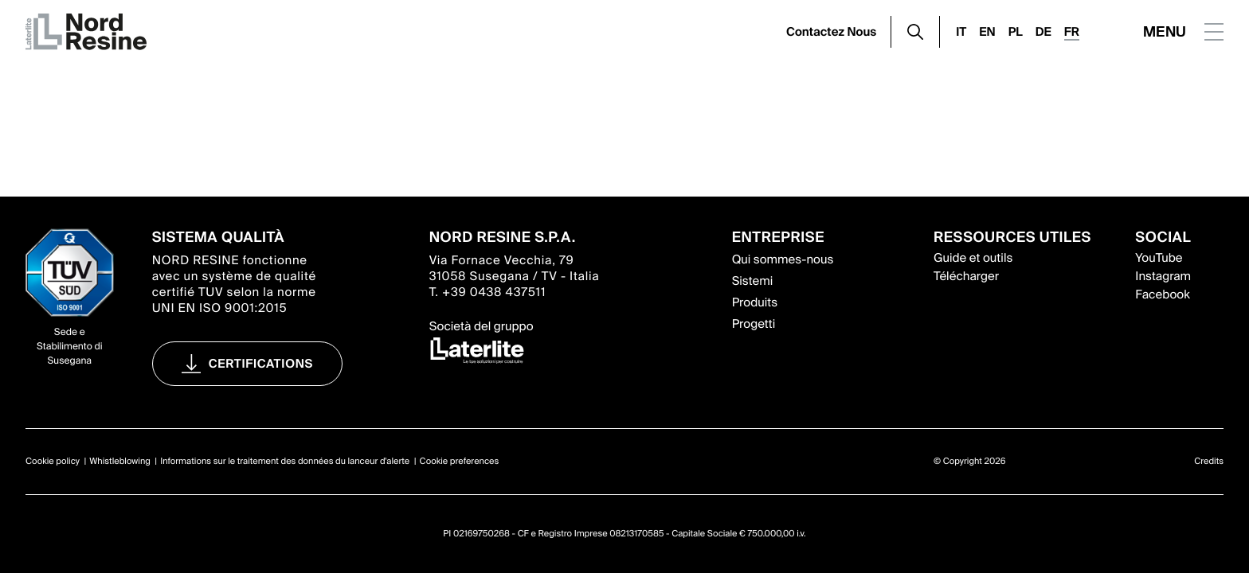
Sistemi (752, 281)
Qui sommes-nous (783, 259)
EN (987, 32)
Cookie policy (52, 461)
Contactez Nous (831, 32)
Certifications (261, 364)
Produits (754, 302)
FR (1071, 32)
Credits (1209, 461)
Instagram (1163, 276)
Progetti (754, 324)
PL (1015, 32)
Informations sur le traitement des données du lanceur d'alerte (284, 461)
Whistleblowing (120, 461)
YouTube (1158, 258)
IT (961, 32)
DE (1043, 32)
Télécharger (966, 276)
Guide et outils (973, 258)
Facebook (1162, 294)
